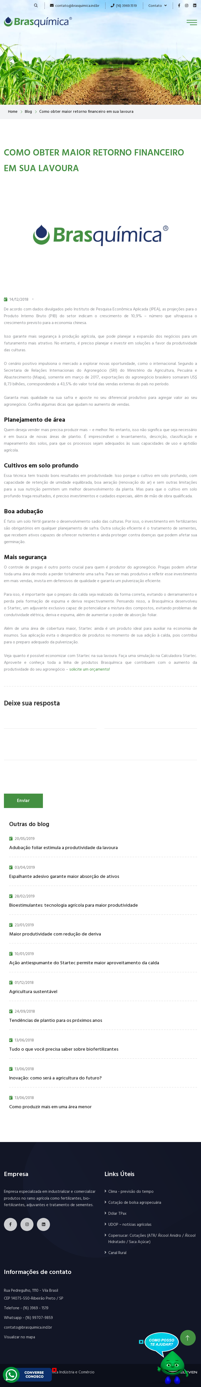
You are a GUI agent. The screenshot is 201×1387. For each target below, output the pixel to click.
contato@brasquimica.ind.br (77, 6)
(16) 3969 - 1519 (35, 1308)
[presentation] (43, 778)
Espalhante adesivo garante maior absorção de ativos (64, 877)
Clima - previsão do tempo (131, 1192)
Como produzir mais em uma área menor (50, 1107)
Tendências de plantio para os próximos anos (55, 1020)
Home (13, 112)
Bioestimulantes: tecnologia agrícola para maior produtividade (73, 905)
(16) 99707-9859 (39, 1318)
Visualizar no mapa (19, 1337)
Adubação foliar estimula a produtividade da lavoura (63, 848)
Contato (157, 6)
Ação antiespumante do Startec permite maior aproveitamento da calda (84, 963)
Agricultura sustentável (33, 992)
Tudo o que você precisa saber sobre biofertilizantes (63, 1049)
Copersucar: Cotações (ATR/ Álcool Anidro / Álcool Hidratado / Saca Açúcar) (152, 1239)
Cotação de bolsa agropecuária (134, 1203)
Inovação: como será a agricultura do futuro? (55, 1078)
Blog (30, 112)
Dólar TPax (117, 1214)
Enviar (23, 800)
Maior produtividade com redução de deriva (55, 934)
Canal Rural (117, 1253)
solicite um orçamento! (89, 669)
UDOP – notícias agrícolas (130, 1225)
